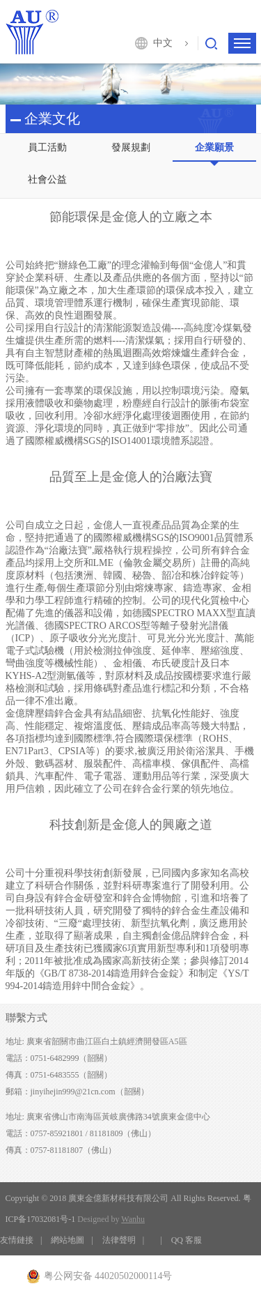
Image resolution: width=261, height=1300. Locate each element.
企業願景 (214, 147)
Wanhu (133, 1219)
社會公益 (47, 179)
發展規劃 (130, 147)
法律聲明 (119, 1240)
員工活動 (47, 147)
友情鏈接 (16, 1240)
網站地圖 (67, 1240)
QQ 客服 (186, 1240)
